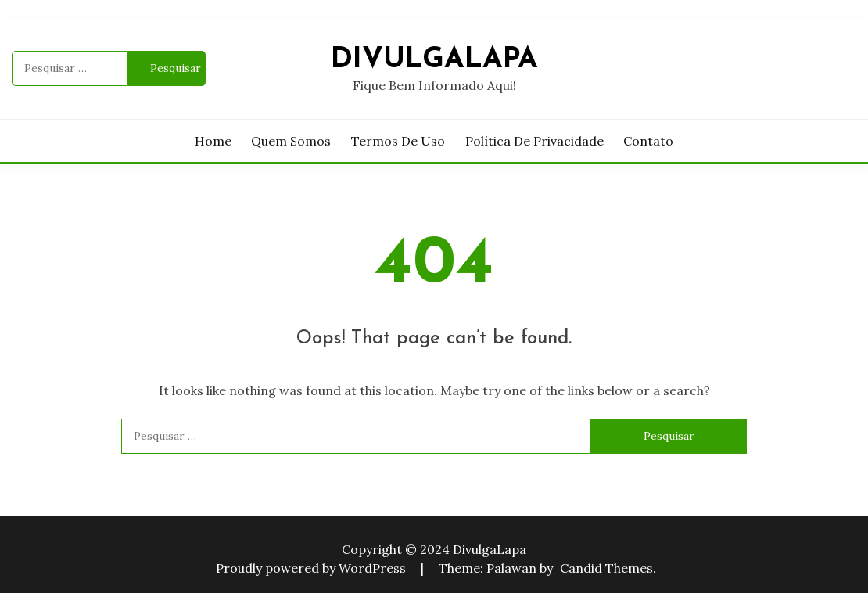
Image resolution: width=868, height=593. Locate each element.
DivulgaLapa (434, 59)
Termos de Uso (398, 141)
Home (213, 141)
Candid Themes (606, 568)
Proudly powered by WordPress (312, 568)
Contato (648, 141)
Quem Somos (291, 141)
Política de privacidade (534, 141)
